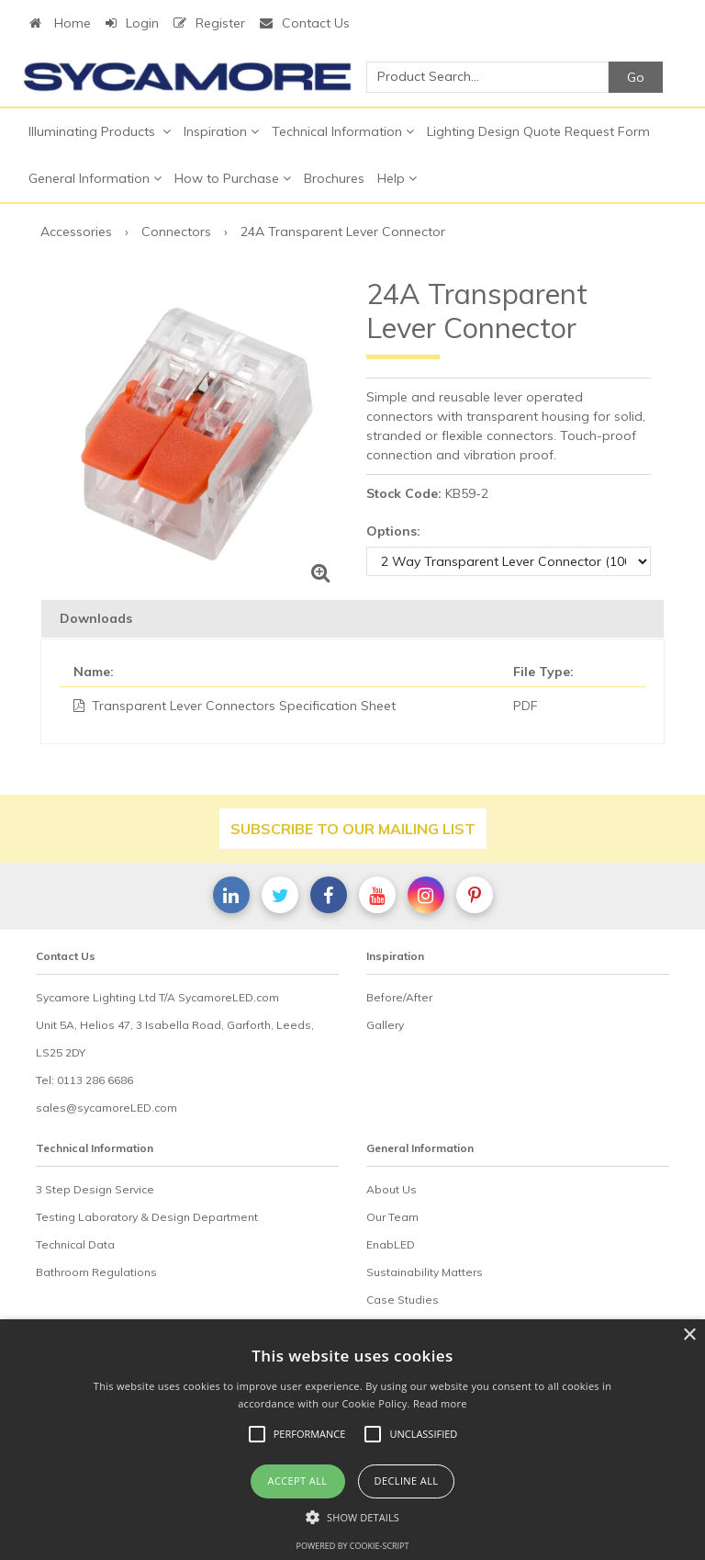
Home (60, 23)
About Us (391, 1189)
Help (397, 178)
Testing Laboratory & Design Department (147, 1217)
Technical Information (343, 131)
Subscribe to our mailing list (353, 829)
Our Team (392, 1217)
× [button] (689, 1335)
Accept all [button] (298, 1480)
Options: (393, 531)
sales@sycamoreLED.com (106, 1107)
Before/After (399, 997)
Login (132, 23)
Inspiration (221, 131)
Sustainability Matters (424, 1272)
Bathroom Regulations (96, 1272)
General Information (95, 178)
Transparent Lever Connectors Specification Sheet (244, 705)
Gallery (385, 1025)
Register (209, 23)
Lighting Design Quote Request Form (538, 131)
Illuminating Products (99, 131)
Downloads (96, 618)
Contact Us (305, 23)
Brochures (334, 178)
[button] (352, 1517)
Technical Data (75, 1244)
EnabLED (390, 1244)
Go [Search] (635, 77)
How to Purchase (232, 178)
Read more (440, 1403)
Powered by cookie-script (353, 1546)
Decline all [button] (407, 1480)
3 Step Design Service (95, 1189)
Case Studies (402, 1299)
